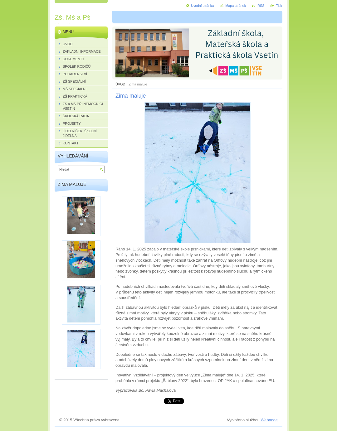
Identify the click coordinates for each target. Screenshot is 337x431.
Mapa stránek (235, 5)
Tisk (279, 5)
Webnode (269, 420)
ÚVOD (120, 84)
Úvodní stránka (202, 5)
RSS (260, 5)
